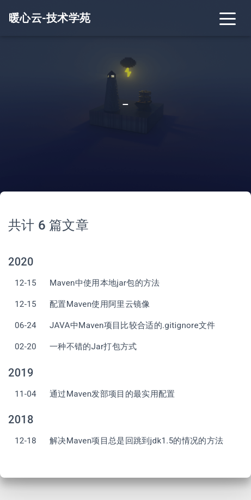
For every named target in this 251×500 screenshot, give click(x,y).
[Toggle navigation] (227, 18)
